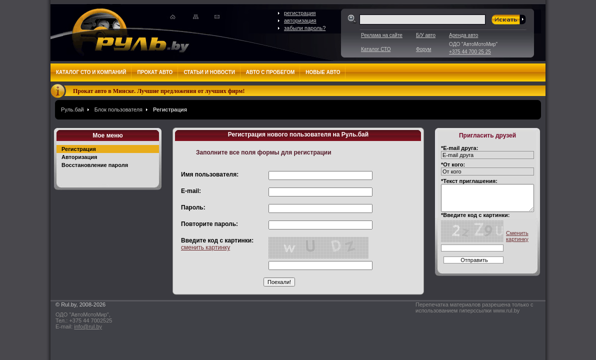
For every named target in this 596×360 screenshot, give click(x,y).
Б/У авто (426, 35)
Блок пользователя (118, 109)
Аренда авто (463, 35)
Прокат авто (154, 72)
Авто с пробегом (270, 72)
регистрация (300, 13)
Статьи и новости (209, 72)
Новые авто (323, 72)
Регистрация (170, 109)
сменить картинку (205, 247)
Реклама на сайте (381, 35)
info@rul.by (88, 327)
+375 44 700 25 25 (470, 51)
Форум (423, 49)
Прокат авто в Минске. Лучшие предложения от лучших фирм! (159, 91)
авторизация (300, 21)
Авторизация (79, 157)
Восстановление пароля (95, 165)
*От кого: (453, 165)
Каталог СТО (375, 49)
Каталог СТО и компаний (91, 72)
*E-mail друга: (459, 148)
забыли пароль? (305, 28)
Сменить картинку (517, 236)
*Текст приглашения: (469, 181)
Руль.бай (72, 109)
